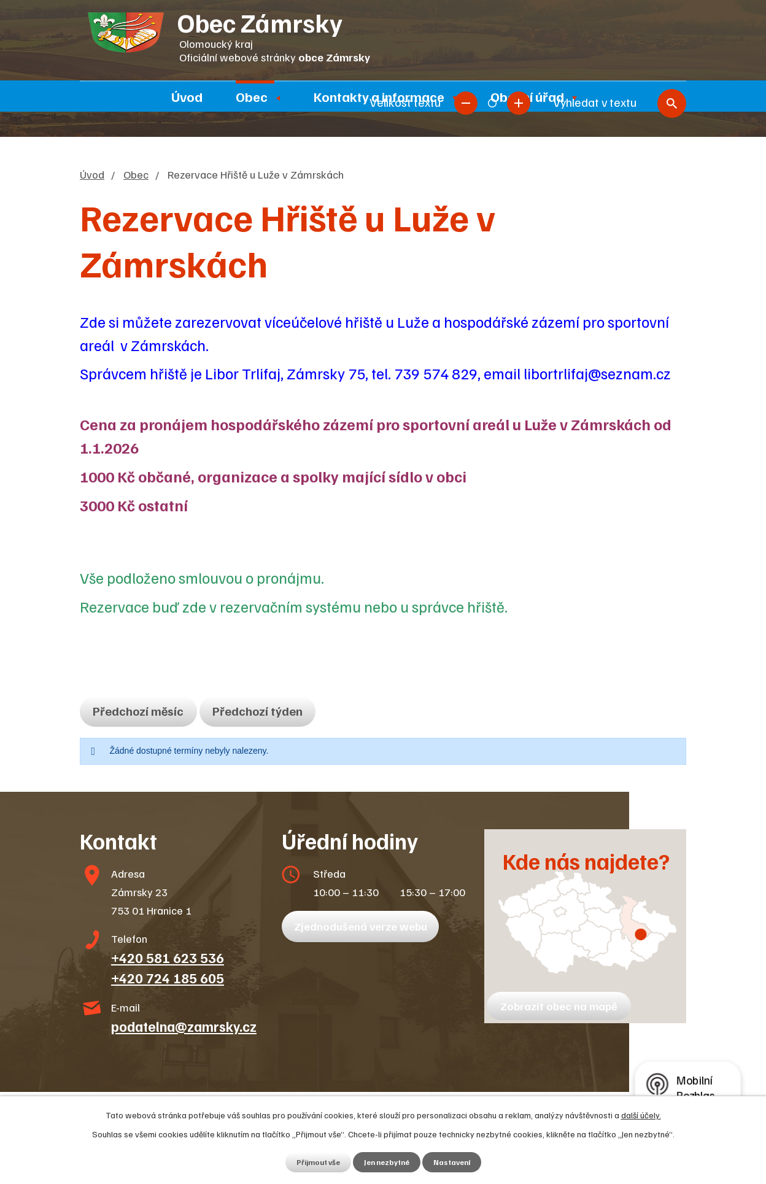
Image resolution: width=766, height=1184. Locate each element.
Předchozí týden (273, 710)
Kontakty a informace (379, 96)
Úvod (187, 96)
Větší (518, 29)
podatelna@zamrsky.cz (184, 1026)
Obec (252, 96)
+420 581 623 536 (167, 957)
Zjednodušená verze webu (364, 926)
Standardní (492, 29)
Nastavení (457, 1161)
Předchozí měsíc (143, 710)
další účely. (641, 1114)
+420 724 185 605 (167, 977)
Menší (466, 29)
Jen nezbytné (387, 1161)
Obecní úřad (527, 96)
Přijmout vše (313, 1161)
